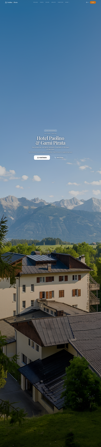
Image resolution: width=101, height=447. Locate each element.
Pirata (42, 2)
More (67, 2)
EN (87, 2)
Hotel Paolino (42, 157)
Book (93, 2)
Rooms (47, 2)
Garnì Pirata (59, 157)
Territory (60, 2)
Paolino (35, 2)
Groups (53, 2)
